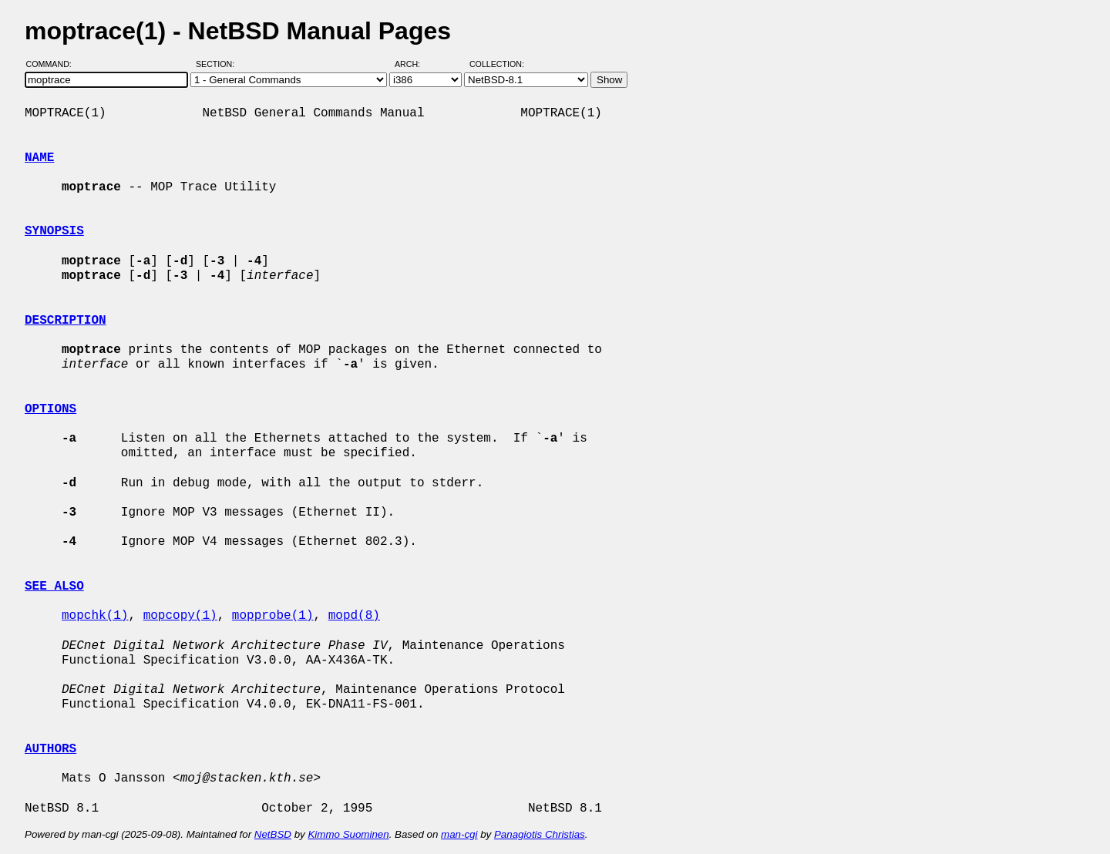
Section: (218, 64)
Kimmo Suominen (348, 834)
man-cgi (459, 834)
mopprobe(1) (273, 615)
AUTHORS (50, 749)
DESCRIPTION (65, 320)
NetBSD (272, 834)
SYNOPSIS (54, 231)
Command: (53, 64)
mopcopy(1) (180, 615)
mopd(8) (354, 615)
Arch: (414, 64)
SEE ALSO (54, 586)
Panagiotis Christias (539, 834)
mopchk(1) (95, 615)
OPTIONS (50, 409)
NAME (39, 158)
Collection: (496, 64)
